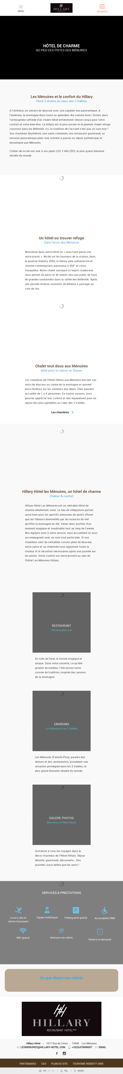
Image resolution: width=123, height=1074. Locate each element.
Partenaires (28, 1063)
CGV (43, 1063)
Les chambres (61, 412)
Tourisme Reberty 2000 (88, 1063)
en (49, 1070)
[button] (11, 985)
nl (53, 1070)
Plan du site (59, 1063)
